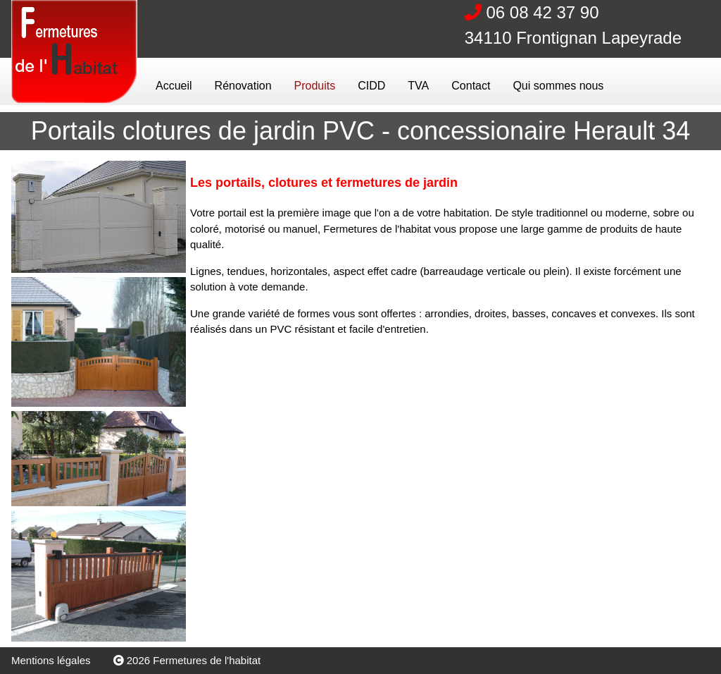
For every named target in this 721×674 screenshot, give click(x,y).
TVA (418, 86)
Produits (315, 86)
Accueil (174, 86)
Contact (470, 86)
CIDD (371, 86)
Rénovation (243, 86)
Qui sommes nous (558, 86)
